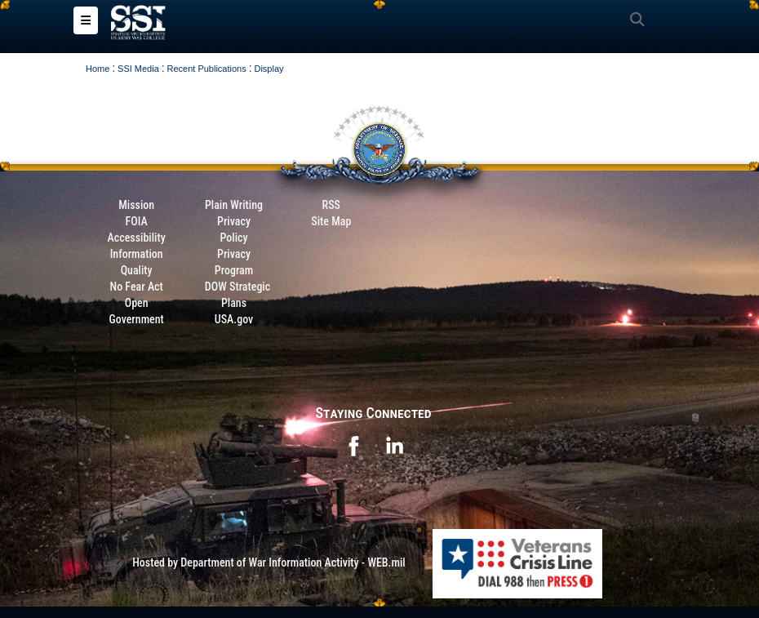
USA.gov (234, 319)
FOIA (137, 221)
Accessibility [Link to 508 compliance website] (137, 237)
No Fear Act (136, 286)
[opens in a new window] (353, 444)
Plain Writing (234, 204)
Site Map (331, 221)
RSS (331, 204)
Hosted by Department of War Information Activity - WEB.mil (269, 562)
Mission (136, 204)
